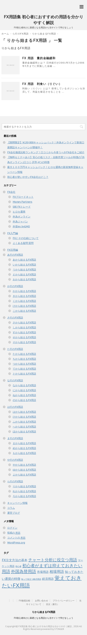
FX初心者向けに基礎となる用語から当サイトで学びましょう (43, 618)
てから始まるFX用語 (24, 368)
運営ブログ (13, 512)
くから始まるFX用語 (24, 301)
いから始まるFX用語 (24, 264)
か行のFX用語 (15, 286)
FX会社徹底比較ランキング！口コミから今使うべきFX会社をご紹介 (45, 152)
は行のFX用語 (15, 407)
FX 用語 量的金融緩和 (38, 58)
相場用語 (56, 571)
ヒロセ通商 (19, 211)
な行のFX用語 (15, 380)
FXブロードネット (23, 197)
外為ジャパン (20, 221)
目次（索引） (52, 604)
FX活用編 (12, 249)
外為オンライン (21, 216)
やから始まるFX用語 (24, 464)
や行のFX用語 (15, 460)
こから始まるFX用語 (24, 310)
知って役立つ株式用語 (31, 579)
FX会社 (11, 192)
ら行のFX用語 (15, 481)
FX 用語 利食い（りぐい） (42, 84)
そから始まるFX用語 (24, 342)
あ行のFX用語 (15, 254)
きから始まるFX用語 (24, 296)
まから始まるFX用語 (24, 443)
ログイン (12, 527)
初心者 (18, 566)
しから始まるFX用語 (24, 327)
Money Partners (22, 201)
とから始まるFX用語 (24, 373)
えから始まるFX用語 (24, 274)
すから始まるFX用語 (24, 332)
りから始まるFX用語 (24, 486)
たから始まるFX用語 (24, 354)
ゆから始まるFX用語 (24, 469)
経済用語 (48, 579)
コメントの (16, 537)
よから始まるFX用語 (24, 474)
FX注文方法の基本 (14, 560)
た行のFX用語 (15, 349)
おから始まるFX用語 (24, 279)
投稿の (13, 533)
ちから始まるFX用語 (24, 359)
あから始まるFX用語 (24, 259)
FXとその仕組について (26, 238)
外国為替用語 (23, 571)
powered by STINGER (52, 629)
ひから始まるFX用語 (24, 416)
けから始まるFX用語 (24, 306)
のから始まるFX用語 (24, 400)
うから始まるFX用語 (24, 269)
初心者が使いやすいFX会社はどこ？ (27, 177)
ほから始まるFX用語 (24, 431)
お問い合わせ (41, 600)
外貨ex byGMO (21, 226)
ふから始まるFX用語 (24, 421)
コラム (11, 508)
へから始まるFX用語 (24, 426)
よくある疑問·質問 (23, 243)
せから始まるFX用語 (24, 337)
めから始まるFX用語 (24, 448)
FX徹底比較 (24, 600)
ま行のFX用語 (15, 438)
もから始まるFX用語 (24, 453)
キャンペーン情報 (17, 503)
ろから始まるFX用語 (24, 496)
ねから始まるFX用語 (24, 395)
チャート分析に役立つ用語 (52, 559)
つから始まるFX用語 (24, 363)
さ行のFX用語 (15, 317)
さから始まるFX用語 (24, 322)
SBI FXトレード (22, 206)
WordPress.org (16, 542)
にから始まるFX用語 (24, 390)
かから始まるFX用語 (24, 291)
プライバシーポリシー (63, 600)
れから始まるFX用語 (24, 491)
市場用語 (43, 572)
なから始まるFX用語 (24, 385)
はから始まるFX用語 (24, 411)
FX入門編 (12, 233)
